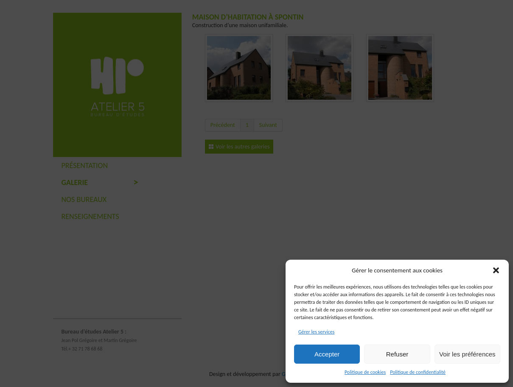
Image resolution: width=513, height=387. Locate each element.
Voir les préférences (467, 354)
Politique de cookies (365, 372)
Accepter (326, 354)
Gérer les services (316, 332)
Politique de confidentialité (418, 372)
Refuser (397, 354)
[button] (496, 270)
